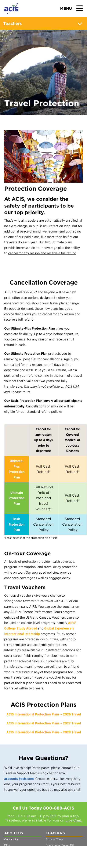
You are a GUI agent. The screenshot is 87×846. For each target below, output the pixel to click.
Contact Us (11, 839)
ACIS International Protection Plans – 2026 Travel (43, 714)
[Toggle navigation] (72, 8)
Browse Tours (54, 839)
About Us (13, 833)
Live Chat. (73, 820)
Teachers (43, 23)
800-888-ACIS (58, 808)
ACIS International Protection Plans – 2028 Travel (43, 732)
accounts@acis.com (19, 779)
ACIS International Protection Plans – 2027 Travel (43, 723)
